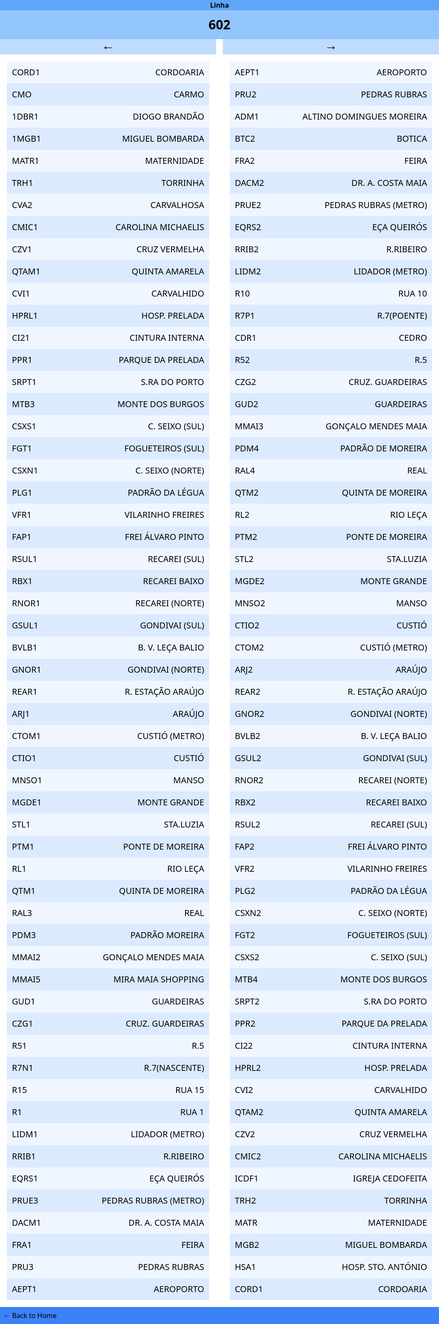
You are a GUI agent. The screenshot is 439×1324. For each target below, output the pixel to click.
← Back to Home (30, 1315)
